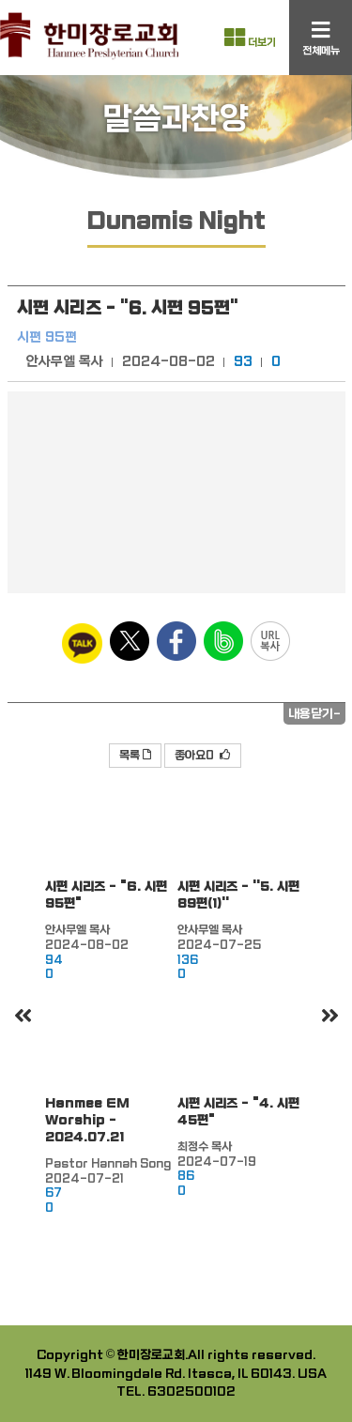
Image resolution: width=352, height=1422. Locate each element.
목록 (135, 755)
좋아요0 (203, 755)
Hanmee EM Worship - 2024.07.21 (87, 1120)
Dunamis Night (176, 221)
